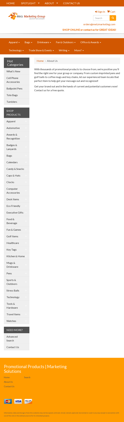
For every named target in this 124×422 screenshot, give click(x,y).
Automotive (13, 127)
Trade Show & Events (41, 50)
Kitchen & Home (15, 256)
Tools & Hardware (12, 305)
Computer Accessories (13, 190)
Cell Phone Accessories (13, 79)
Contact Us (12, 347)
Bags (28, 42)
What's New (13, 71)
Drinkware (44, 42)
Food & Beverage (11, 221)
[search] (113, 18)
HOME (10, 3)
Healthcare (12, 242)
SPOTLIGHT (28, 3)
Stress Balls (12, 290)
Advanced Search (12, 338)
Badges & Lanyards (11, 146)
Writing (64, 50)
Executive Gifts (14, 212)
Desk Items (12, 199)
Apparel (14, 42)
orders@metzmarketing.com (99, 24)
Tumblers (11, 101)
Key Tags (11, 249)
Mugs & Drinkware (12, 264)
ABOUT (49, 3)
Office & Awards (90, 42)
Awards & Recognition (13, 136)
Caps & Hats (13, 175)
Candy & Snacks (15, 168)
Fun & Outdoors (66, 42)
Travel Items (13, 314)
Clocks (10, 182)
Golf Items (12, 236)
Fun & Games (13, 229)
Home (40, 60)
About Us (8, 382)
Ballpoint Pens (14, 88)
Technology (16, 50)
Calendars (12, 162)
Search (27, 377)
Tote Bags (12, 95)
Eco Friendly (13, 205)
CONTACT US (71, 3)
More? (79, 50)
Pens (9, 273)
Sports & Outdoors (11, 281)
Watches (11, 320)
